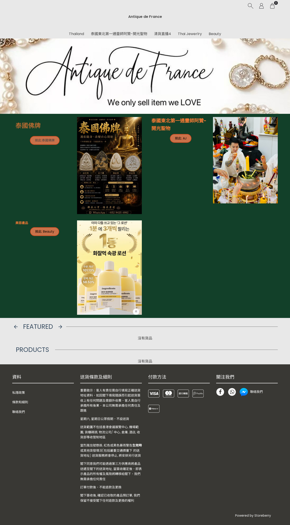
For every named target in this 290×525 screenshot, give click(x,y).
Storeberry (262, 515)
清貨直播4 (162, 33)
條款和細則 (20, 402)
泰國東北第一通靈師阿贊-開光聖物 (119, 33)
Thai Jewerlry (190, 33)
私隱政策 (18, 392)
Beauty (215, 33)
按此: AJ (180, 138)
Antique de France (145, 16)
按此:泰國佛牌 (45, 140)
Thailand (76, 33)
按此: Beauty (44, 231)
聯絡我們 (18, 412)
